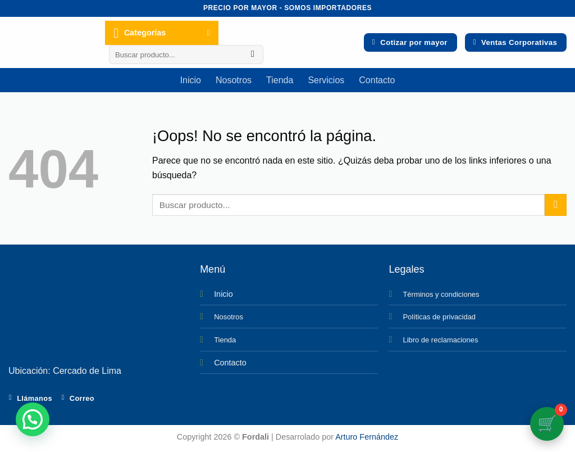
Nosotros (234, 80)
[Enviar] (253, 54)
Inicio (190, 80)
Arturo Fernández (366, 436)
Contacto (377, 80)
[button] (32, 419)
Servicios (326, 80)
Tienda (279, 80)
